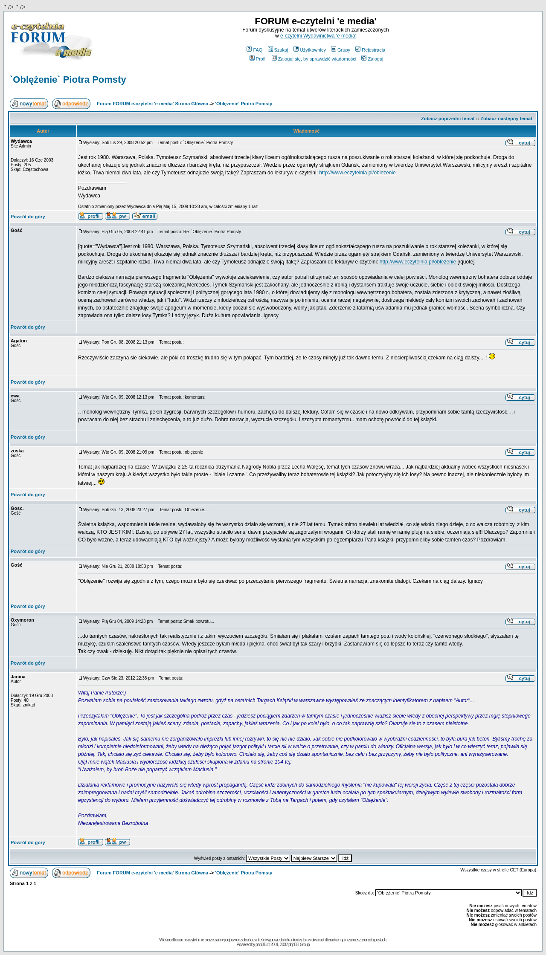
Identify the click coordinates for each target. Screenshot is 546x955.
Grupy (340, 49)
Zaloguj (372, 58)
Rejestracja (370, 49)
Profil (258, 58)
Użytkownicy (309, 49)
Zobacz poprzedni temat (448, 118)
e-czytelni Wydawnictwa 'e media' (318, 36)
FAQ (254, 49)
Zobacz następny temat (506, 118)
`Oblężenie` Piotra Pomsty (68, 79)
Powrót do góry (28, 216)
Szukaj (278, 49)
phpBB (261, 944)
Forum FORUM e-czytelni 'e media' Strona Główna (152, 103)
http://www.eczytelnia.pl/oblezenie (357, 173)
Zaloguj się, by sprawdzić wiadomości (314, 58)
